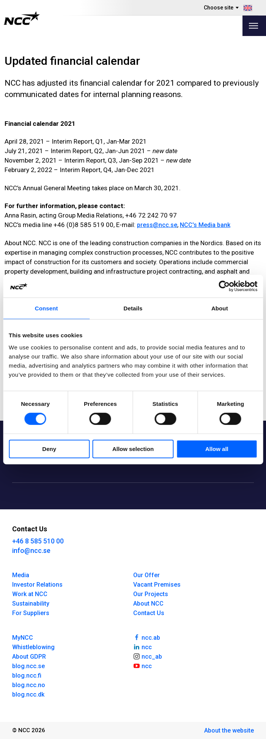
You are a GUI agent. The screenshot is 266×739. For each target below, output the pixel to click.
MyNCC (22, 637)
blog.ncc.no (28, 685)
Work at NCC (29, 594)
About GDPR (29, 656)
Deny (49, 449)
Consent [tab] (46, 308)
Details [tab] (133, 308)
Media (20, 575)
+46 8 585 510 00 (38, 541)
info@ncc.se (31, 550)
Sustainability (30, 603)
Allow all (216, 449)
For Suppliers (30, 613)
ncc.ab (147, 637)
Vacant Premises (157, 584)
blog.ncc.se (28, 666)
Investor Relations (37, 584)
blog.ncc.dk (28, 694)
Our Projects (150, 594)
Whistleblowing (33, 647)
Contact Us (148, 613)
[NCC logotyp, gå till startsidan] (22, 18)
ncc (142, 646)
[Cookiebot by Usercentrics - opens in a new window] (224, 286)
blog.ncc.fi (26, 675)
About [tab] (219, 308)
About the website (229, 730)
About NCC (148, 603)
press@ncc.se (157, 225)
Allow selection (133, 449)
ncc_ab (147, 656)
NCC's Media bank (205, 225)
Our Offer (146, 575)
